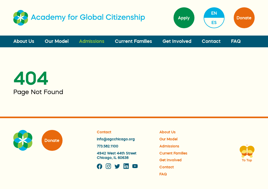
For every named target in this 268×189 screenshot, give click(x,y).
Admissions (91, 41)
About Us (23, 41)
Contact (211, 41)
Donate (244, 18)
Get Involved (177, 41)
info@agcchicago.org (116, 139)
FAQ (236, 41)
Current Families (133, 41)
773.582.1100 (107, 146)
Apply (184, 18)
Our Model (57, 41)
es (214, 22)
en (214, 13)
